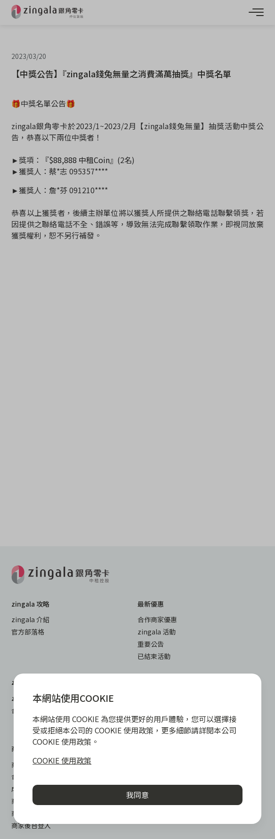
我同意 (137, 794)
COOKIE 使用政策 (61, 760)
